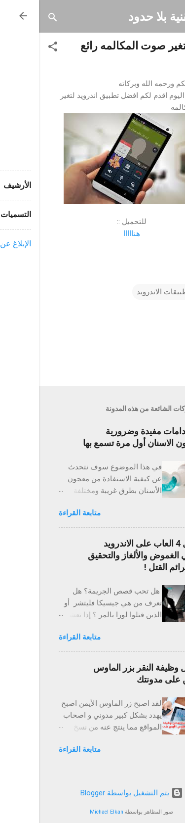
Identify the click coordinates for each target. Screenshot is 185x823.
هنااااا (92, 233)
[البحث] (14, 18)
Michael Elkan (67, 812)
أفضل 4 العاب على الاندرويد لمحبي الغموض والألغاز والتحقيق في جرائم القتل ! (107, 555)
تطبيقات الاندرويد (124, 291)
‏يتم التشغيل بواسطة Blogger (92, 792)
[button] (14, 47)
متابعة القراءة (41, 512)
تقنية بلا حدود (121, 17)
